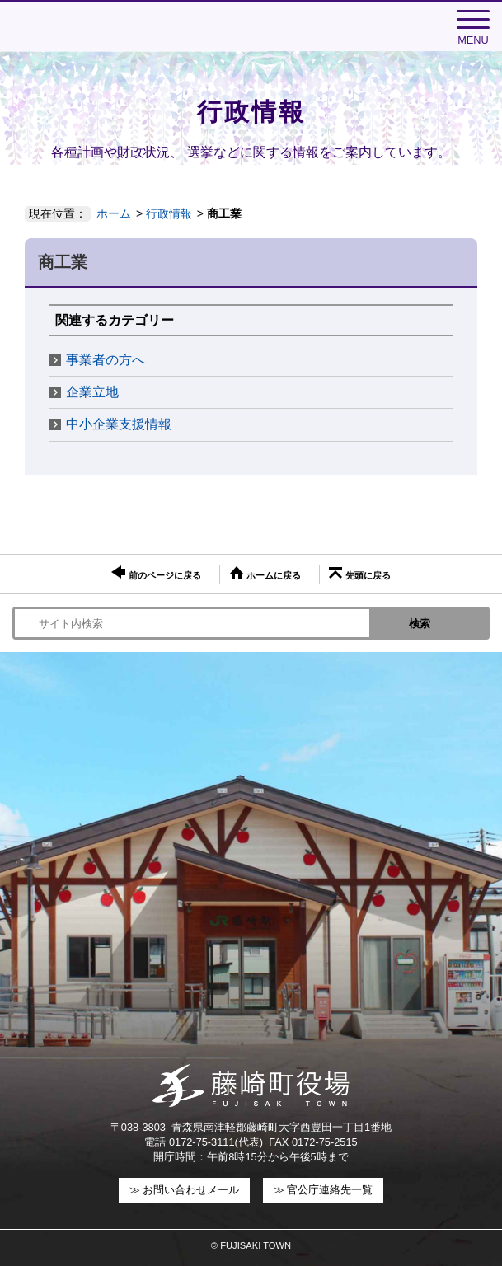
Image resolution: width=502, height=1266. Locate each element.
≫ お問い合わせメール (184, 1190)
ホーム (113, 213)
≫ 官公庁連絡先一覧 (323, 1190)
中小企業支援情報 (118, 424)
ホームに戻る (265, 573)
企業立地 (92, 392)
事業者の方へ (105, 360)
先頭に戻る (359, 573)
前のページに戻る (155, 572)
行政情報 (169, 213)
